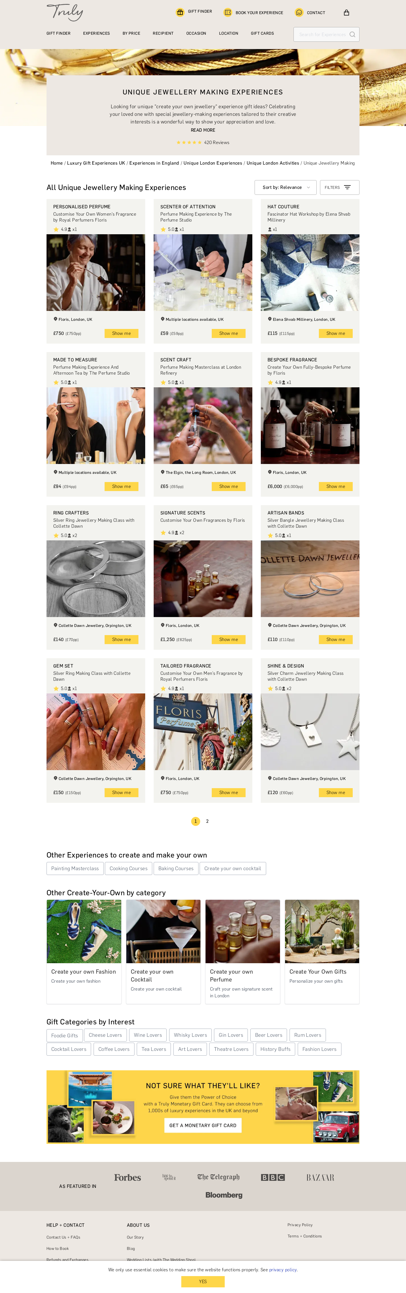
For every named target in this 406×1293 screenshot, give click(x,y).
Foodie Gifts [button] (64, 1036)
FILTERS (338, 187)
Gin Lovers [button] (231, 1035)
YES (203, 1281)
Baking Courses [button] (176, 868)
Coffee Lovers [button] (114, 1049)
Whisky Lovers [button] (190, 1035)
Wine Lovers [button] (148, 1035)
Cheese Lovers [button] (105, 1035)
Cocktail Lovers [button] (68, 1049)
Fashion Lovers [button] (320, 1049)
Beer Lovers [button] (268, 1035)
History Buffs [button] (275, 1049)
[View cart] (346, 12)
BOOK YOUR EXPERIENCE (253, 12)
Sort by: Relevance (282, 187)
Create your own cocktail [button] (232, 868)
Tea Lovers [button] (154, 1049)
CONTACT (310, 12)
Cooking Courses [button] (128, 868)
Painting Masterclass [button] (75, 868)
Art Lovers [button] (190, 1049)
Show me (121, 333)
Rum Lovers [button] (307, 1035)
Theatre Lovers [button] (231, 1049)
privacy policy (283, 1269)
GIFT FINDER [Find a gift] (194, 12)
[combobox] (286, 187)
